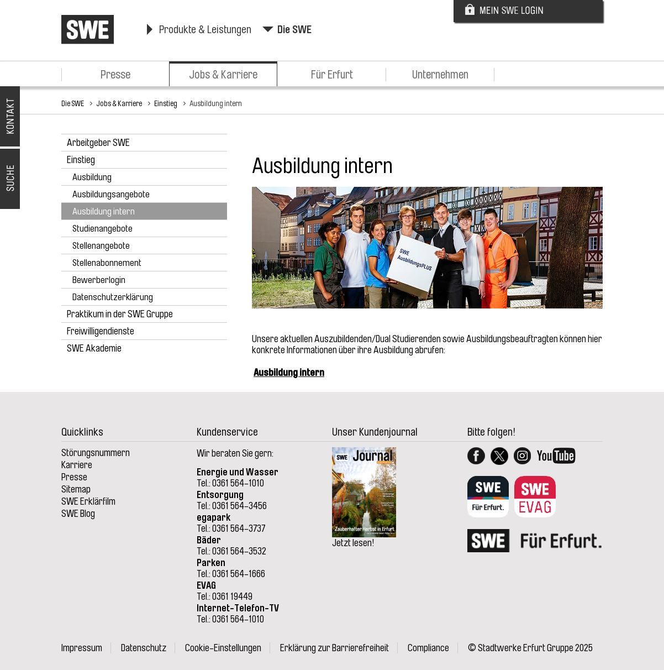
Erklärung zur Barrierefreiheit (334, 647)
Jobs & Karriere (223, 74)
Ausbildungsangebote (111, 194)
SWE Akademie (94, 348)
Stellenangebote (101, 245)
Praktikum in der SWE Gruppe (120, 314)
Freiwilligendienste (100, 331)
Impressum (81, 647)
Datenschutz (143, 647)
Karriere (76, 464)
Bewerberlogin (98, 280)
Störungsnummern (95, 452)
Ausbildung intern (215, 103)
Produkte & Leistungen (205, 29)
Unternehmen (440, 74)
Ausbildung (92, 177)
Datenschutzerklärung (112, 297)
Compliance (428, 647)
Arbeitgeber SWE (98, 142)
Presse (115, 74)
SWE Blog (78, 513)
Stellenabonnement (106, 263)
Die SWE (294, 29)
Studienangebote (102, 228)
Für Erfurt (332, 74)
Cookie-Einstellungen (223, 647)
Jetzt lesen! (353, 542)
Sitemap (76, 489)
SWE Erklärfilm (88, 501)
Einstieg (165, 103)
